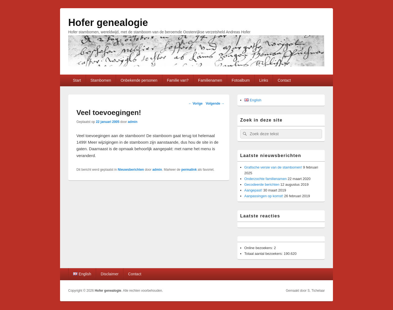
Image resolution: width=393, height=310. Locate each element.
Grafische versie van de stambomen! (273, 167)
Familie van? (178, 80)
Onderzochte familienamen (265, 179)
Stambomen (100, 80)
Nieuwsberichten (131, 170)
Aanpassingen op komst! (263, 196)
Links (263, 80)
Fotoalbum (241, 80)
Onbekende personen (139, 80)
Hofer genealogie (108, 22)
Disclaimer (109, 274)
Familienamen (210, 80)
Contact (284, 80)
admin (132, 122)
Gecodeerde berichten (261, 184)
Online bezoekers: (259, 248)
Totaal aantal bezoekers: (264, 254)
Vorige (195, 103)
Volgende (215, 103)
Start (77, 80)
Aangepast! (253, 190)
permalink (189, 170)
